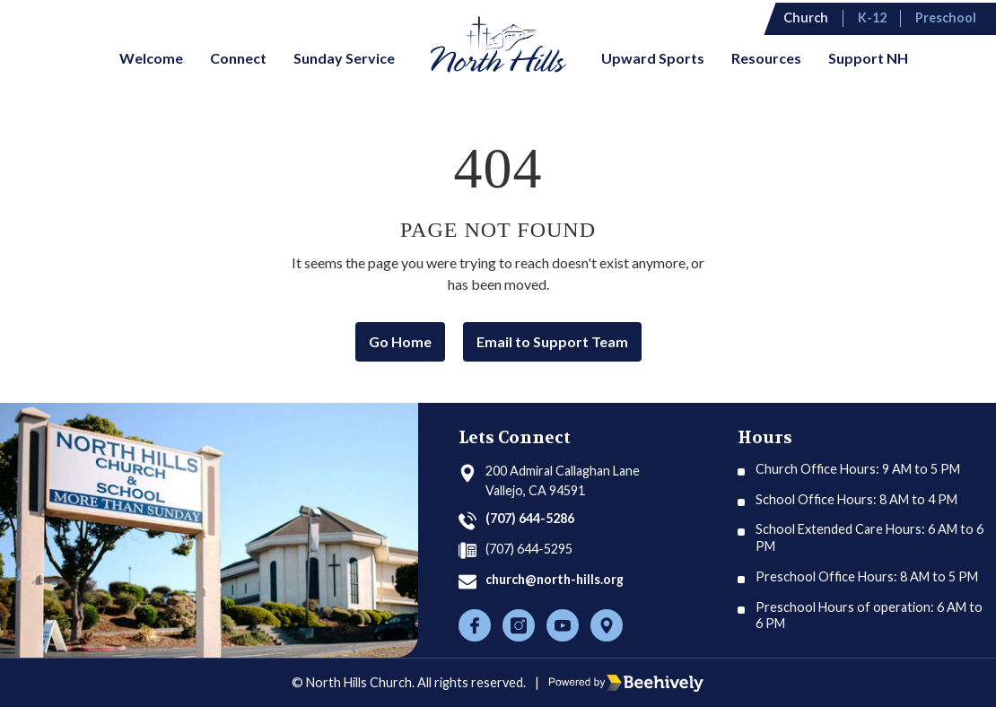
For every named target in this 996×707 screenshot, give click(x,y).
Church (814, 16)
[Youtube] (562, 625)
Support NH (868, 57)
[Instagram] (518, 625)
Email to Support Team (552, 341)
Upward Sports (652, 57)
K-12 (879, 16)
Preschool (952, 16)
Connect (238, 57)
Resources (766, 57)
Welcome (151, 57)
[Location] (606, 625)
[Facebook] (475, 625)
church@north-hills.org (557, 579)
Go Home (400, 341)
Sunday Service (344, 57)
